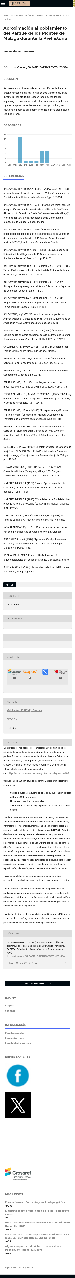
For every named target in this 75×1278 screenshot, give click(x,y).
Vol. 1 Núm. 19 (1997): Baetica (48, 15)
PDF (11, 584)
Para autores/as (14, 1038)
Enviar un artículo (37, 983)
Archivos (20, 15)
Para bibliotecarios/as (18, 1043)
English (9, 1005)
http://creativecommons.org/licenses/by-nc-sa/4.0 (38, 773)
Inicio (7, 15)
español (10, 1010)
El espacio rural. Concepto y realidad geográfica (35, 1202)
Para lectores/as (14, 1033)
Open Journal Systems (19, 1267)
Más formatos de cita (23, 963)
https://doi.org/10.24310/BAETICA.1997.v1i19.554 (39, 67)
